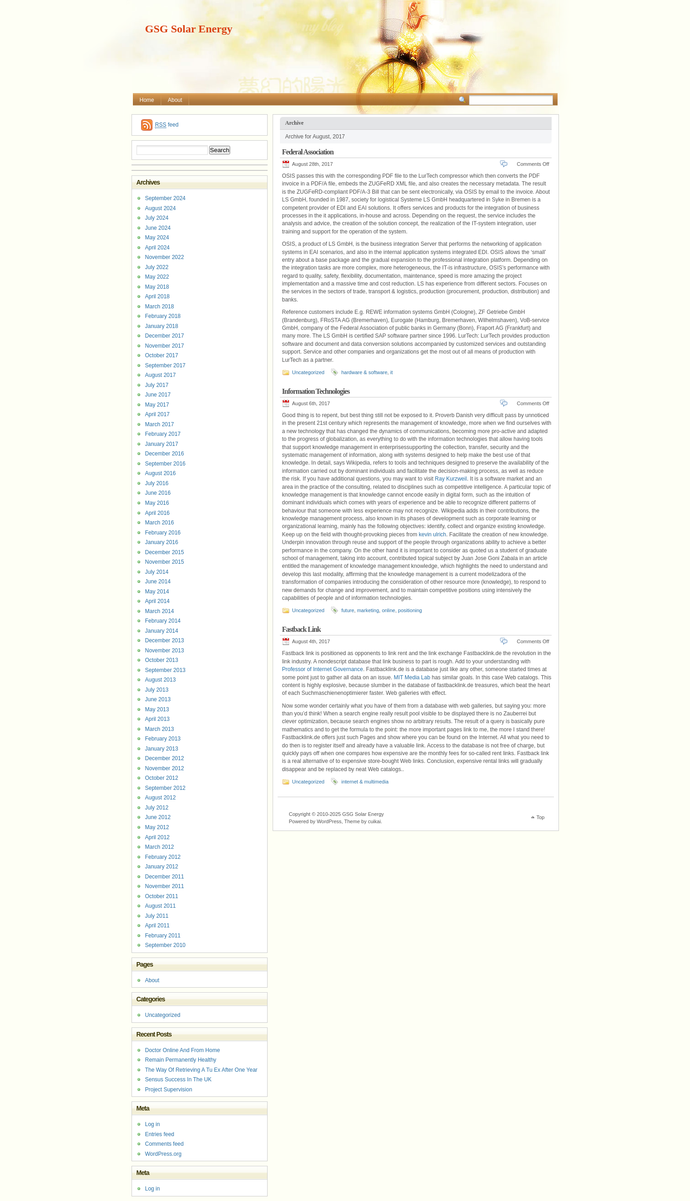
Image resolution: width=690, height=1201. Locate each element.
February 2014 (163, 621)
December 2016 (164, 453)
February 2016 (163, 532)
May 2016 (157, 503)
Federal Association (308, 152)
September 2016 (165, 463)
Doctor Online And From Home (182, 1050)
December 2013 (164, 640)
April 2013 (157, 719)
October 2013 (162, 660)
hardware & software (364, 372)
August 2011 (160, 906)
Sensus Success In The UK (178, 1079)
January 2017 (162, 444)
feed (167, 125)
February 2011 (163, 935)
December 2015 (164, 552)
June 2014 (158, 581)
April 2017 (157, 414)
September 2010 (165, 945)
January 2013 (162, 749)
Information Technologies (316, 391)
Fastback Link (301, 629)
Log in (152, 1124)
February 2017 (163, 434)
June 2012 (158, 817)
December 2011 (164, 876)
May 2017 (157, 405)
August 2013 (160, 680)
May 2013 (157, 709)
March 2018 (159, 306)
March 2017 (159, 424)
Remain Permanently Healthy (180, 1060)
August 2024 (160, 208)
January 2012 (162, 866)
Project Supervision (168, 1089)
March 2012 (159, 847)
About (175, 100)
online (388, 610)
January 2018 (162, 326)
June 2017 (158, 395)
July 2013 (157, 690)
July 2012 (157, 807)
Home (147, 100)
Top (541, 817)
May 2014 (157, 591)
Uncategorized (308, 372)
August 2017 (160, 375)
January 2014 (162, 631)
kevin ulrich (432, 534)
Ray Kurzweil (451, 479)
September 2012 (165, 788)
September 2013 (165, 670)
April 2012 (157, 837)
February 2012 (163, 857)
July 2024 (157, 218)
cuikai (374, 821)
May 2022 (157, 277)
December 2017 (164, 336)
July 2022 (157, 267)
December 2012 (164, 758)
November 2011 (164, 886)
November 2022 (164, 257)
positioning (410, 610)
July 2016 (157, 483)
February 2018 (163, 316)
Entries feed (159, 1134)
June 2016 (158, 493)
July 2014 (157, 572)
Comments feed (164, 1144)
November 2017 (164, 346)
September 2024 (165, 198)
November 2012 (164, 768)
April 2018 (157, 296)
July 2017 (157, 385)
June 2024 (158, 228)
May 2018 (157, 287)
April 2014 (157, 601)
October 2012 (162, 778)
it (391, 372)
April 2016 (157, 513)
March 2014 (159, 611)
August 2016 (160, 473)
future (347, 610)
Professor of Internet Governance (322, 669)
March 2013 (159, 729)
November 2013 (164, 650)
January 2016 (162, 542)
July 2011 (157, 916)
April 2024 (157, 247)
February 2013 (163, 738)
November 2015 (164, 562)
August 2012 (160, 797)
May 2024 (157, 237)
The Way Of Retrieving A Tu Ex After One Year (201, 1070)
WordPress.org (163, 1154)
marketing (368, 610)
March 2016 (159, 522)
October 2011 (162, 896)
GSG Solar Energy (189, 29)
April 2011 (157, 925)
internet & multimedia (364, 781)
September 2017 (165, 365)
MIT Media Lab (412, 677)
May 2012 (157, 827)
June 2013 (158, 699)
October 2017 (162, 355)
